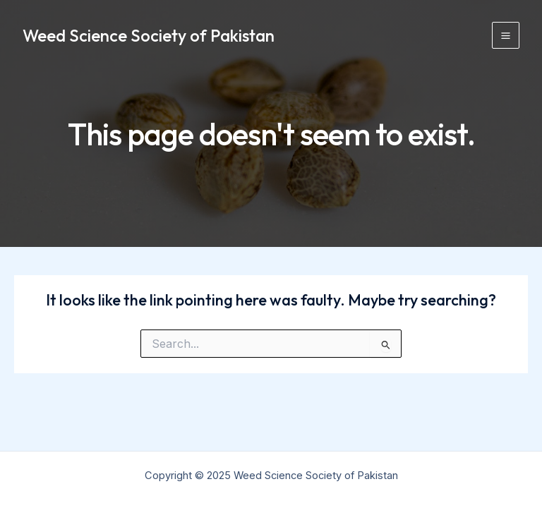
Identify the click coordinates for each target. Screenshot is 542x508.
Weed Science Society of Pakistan (149, 35)
